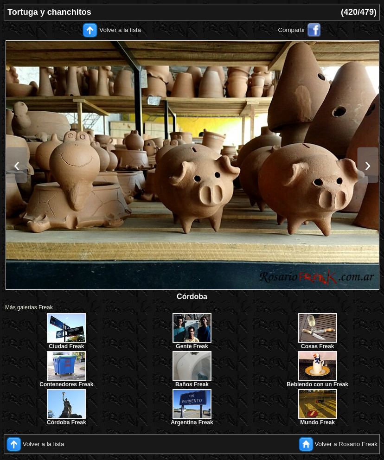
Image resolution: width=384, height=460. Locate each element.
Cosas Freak (317, 346)
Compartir (291, 29)
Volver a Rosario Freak (346, 444)
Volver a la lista (120, 29)
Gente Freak (192, 346)
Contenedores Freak (66, 384)
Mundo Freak (317, 422)
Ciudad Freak (66, 346)
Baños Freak (192, 384)
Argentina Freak (192, 422)
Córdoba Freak (66, 422)
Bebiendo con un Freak (317, 384)
